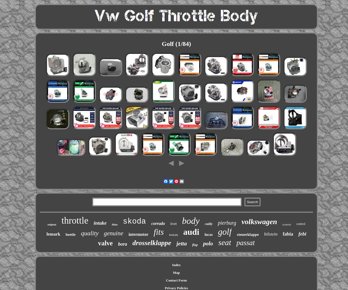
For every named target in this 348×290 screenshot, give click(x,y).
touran (173, 235)
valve (105, 243)
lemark (53, 234)
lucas (209, 235)
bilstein (270, 234)
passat (245, 243)
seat (224, 242)
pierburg (227, 223)
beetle (70, 234)
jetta (181, 243)
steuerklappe (248, 234)
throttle (74, 220)
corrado (158, 223)
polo (208, 243)
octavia (286, 224)
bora (122, 244)
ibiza (114, 224)
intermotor (138, 234)
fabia (288, 234)
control (300, 224)
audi (191, 232)
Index (176, 265)
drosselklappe (151, 243)
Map (176, 273)
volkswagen (259, 222)
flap (195, 245)
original (52, 224)
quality (90, 233)
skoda (134, 221)
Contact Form (176, 280)
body (191, 221)
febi (302, 234)
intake (100, 223)
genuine (113, 233)
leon (173, 224)
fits (159, 232)
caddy (209, 224)
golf (225, 232)
